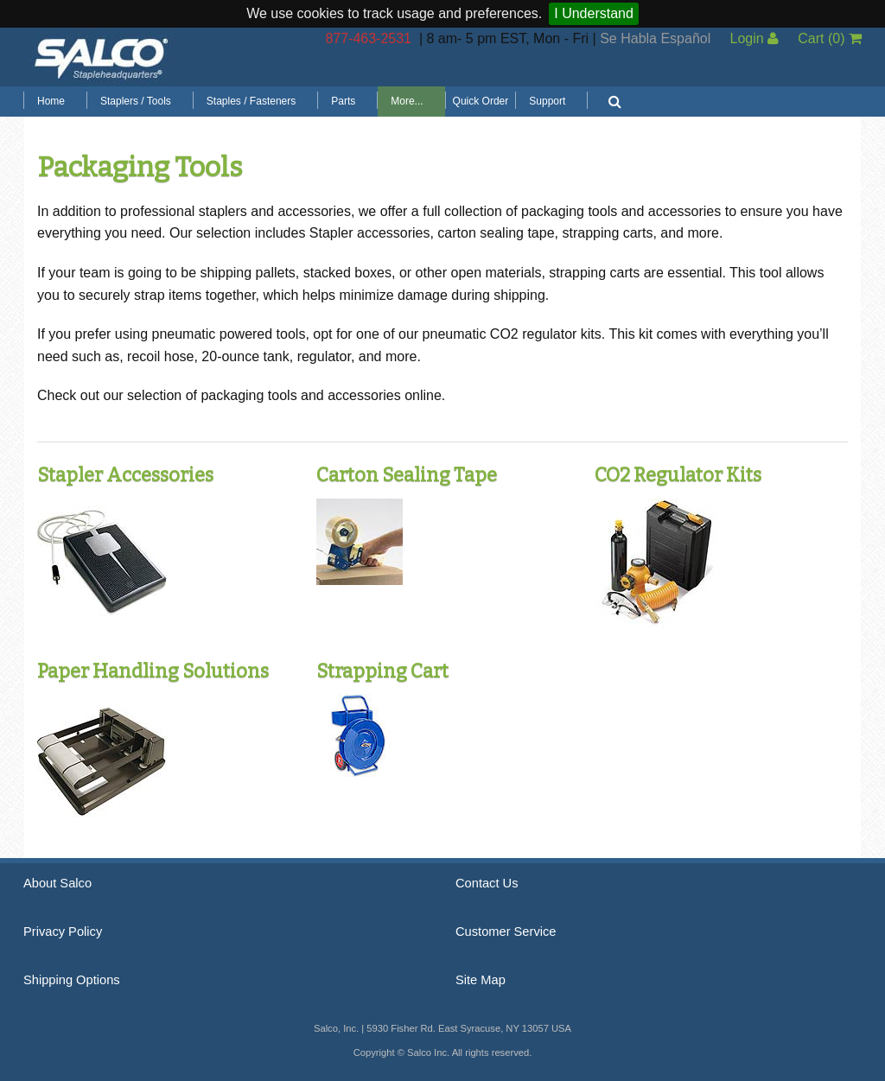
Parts (343, 101)
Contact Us (487, 883)
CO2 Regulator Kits (678, 474)
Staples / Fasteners (251, 101)
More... (407, 101)
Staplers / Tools (135, 101)
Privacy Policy (62, 931)
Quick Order (481, 101)
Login (754, 38)
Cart (830, 38)
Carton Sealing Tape (406, 474)
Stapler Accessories (125, 474)
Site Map (480, 980)
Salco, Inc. (101, 57)
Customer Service (505, 931)
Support (547, 101)
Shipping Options (71, 980)
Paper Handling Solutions (153, 671)
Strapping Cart (382, 671)
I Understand (594, 13)
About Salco (57, 883)
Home (51, 101)
